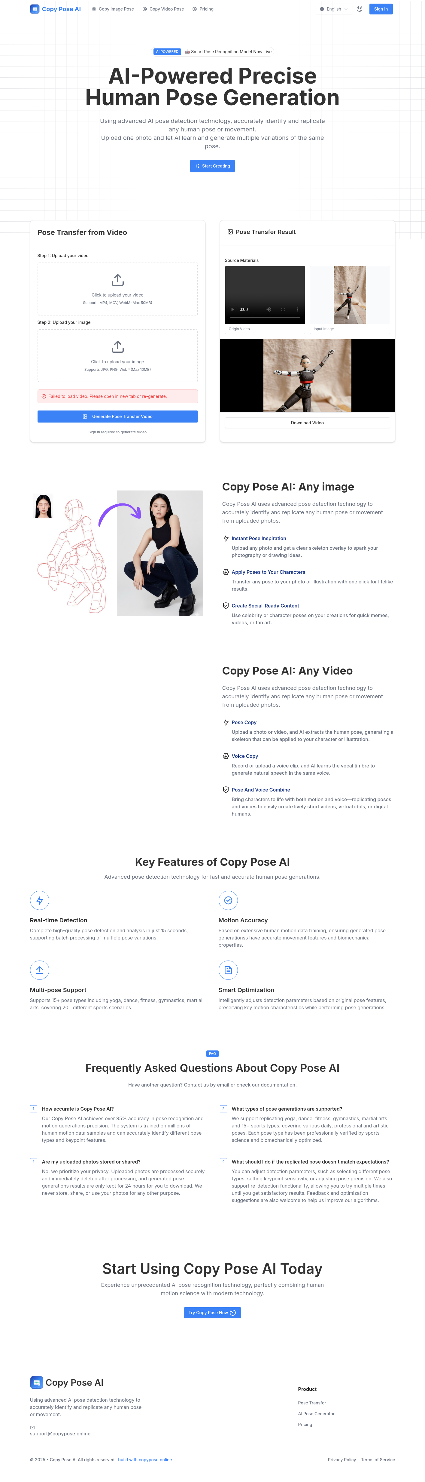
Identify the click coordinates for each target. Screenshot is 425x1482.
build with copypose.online (145, 1459)
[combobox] (334, 9)
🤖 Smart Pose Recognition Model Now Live (212, 51)
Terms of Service (378, 1459)
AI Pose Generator (316, 1413)
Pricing (203, 8)
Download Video (307, 422)
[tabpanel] (118, 344)
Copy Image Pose (113, 8)
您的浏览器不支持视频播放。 (116, 741)
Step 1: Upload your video (63, 256)
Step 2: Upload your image (64, 322)
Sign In (381, 8)
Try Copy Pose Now (213, 1312)
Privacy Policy (342, 1459)
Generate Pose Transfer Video (118, 416)
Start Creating (212, 165)
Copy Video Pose (163, 8)
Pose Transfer (312, 1402)
